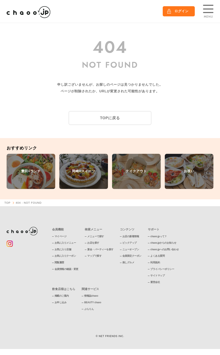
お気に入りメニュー (65, 242)
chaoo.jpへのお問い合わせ (164, 249)
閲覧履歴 (59, 262)
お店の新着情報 (130, 236)
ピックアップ (129, 242)
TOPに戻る (110, 118)
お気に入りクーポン (65, 255)
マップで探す (94, 255)
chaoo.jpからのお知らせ (163, 242)
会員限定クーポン (131, 255)
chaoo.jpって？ (158, 236)
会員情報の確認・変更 (66, 269)
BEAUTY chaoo (92, 302)
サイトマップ (157, 275)
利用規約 (155, 262)
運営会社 (155, 282)
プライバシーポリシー (162, 269)
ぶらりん (89, 309)
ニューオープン (130, 249)
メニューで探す (95, 236)
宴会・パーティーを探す (100, 249)
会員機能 (58, 229)
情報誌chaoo (91, 295)
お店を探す (93, 242)
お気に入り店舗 (63, 249)
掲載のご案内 (62, 295)
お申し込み (61, 302)
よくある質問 (157, 255)
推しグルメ (128, 262)
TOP (7, 202)
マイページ (61, 236)
